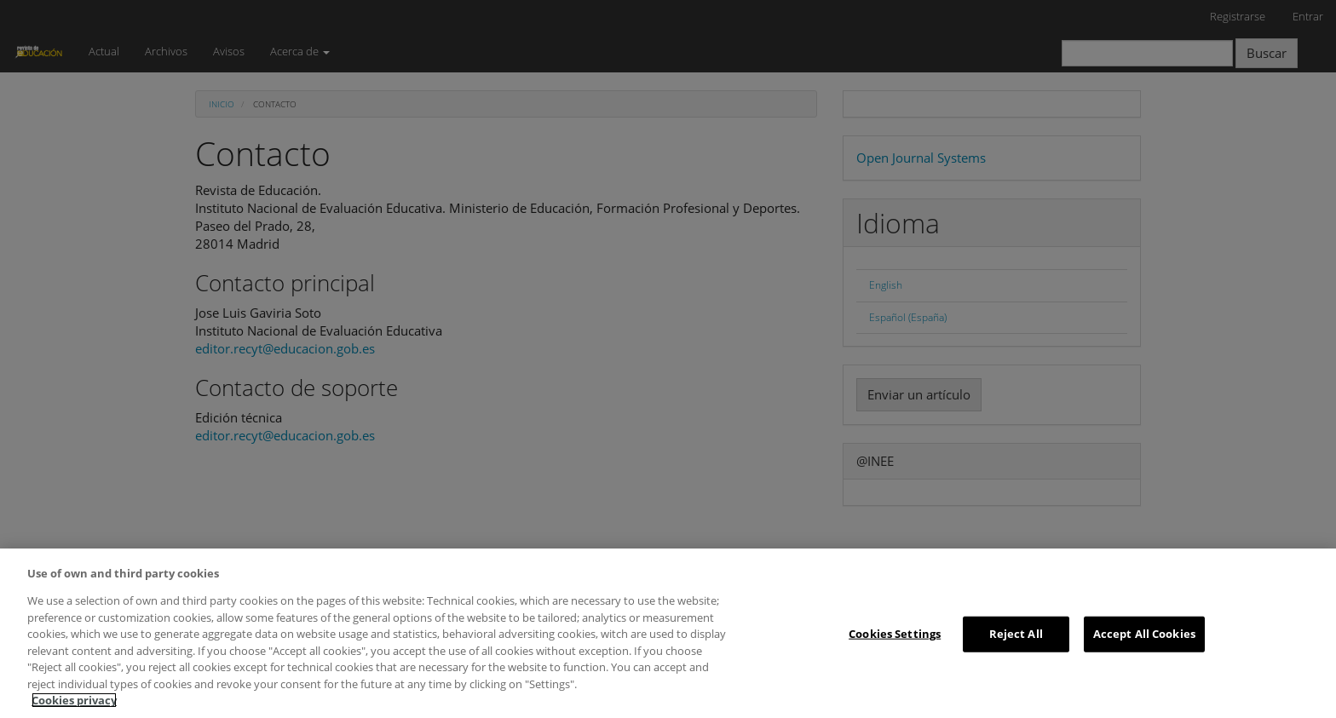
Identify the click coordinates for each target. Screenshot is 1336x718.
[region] (668, 633)
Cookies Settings (895, 633)
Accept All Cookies (1144, 633)
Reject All (1016, 633)
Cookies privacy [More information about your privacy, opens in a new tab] (74, 700)
